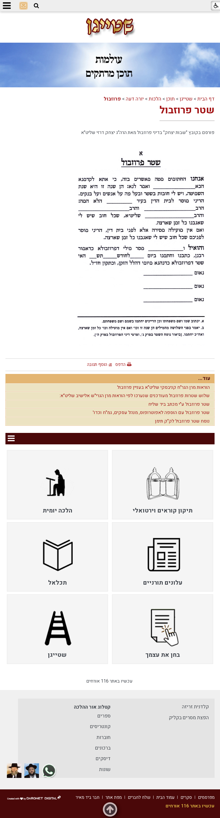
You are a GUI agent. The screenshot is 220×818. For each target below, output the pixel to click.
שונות (105, 769)
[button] (36, 5)
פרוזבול (112, 99)
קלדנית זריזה (195, 706)
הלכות (155, 99)
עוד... (204, 378)
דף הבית (206, 99)
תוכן (170, 99)
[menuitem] (162, 484)
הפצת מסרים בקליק (189, 717)
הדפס (120, 364)
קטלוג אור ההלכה (92, 707)
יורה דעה (135, 99)
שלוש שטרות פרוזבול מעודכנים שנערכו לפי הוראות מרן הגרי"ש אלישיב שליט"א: (135, 395)
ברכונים (103, 748)
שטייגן (186, 99)
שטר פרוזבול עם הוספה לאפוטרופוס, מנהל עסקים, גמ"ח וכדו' (151, 412)
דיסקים (103, 758)
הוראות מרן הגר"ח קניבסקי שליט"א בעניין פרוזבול (163, 387)
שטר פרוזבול (187, 110)
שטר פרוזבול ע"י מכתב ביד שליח (179, 404)
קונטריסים (100, 726)
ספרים (104, 716)
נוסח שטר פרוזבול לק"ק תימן (182, 421)
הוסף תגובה (97, 364)
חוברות (104, 737)
